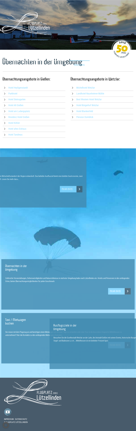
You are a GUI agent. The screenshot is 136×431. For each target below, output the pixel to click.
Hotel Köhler (14, 123)
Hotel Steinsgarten (17, 99)
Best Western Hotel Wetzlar (89, 99)
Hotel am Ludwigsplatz (19, 111)
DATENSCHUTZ (21, 419)
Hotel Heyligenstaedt (18, 87)
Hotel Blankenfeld (84, 111)
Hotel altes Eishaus (17, 128)
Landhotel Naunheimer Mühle (90, 93)
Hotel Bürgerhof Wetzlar (87, 105)
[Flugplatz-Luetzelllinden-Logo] (33, 380)
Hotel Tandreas (15, 134)
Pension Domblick (84, 117)
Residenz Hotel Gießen (18, 117)
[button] (6, 425)
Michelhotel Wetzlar (85, 87)
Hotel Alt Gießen (15, 105)
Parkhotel (12, 93)
